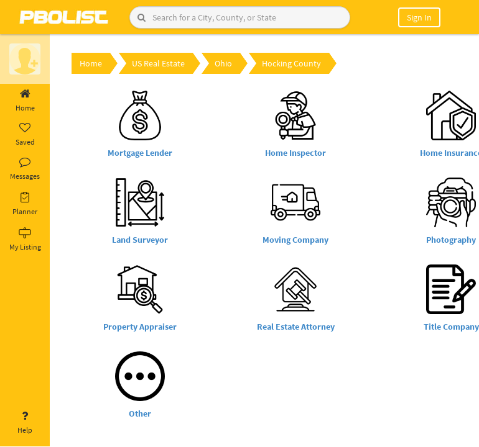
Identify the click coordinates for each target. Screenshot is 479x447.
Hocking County (291, 63)
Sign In (419, 17)
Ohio (223, 63)
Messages (25, 169)
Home (25, 100)
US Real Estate (158, 63)
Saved (25, 135)
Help (25, 423)
